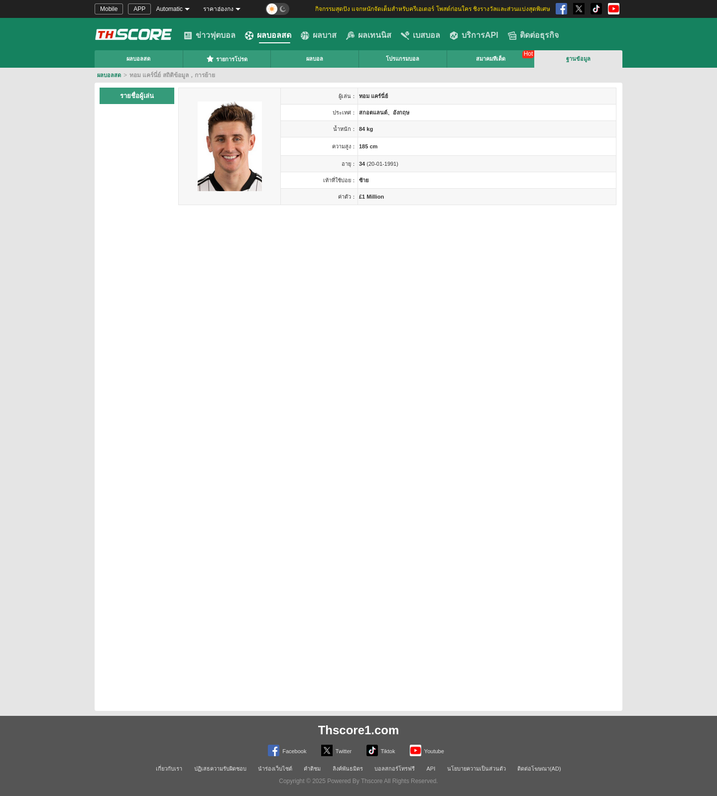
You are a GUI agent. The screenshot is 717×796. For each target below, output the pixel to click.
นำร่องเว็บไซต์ (275, 769)
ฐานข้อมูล (578, 59)
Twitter (336, 750)
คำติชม (312, 769)
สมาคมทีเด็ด (490, 59)
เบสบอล (420, 35)
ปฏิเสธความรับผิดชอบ (220, 769)
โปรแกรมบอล (402, 59)
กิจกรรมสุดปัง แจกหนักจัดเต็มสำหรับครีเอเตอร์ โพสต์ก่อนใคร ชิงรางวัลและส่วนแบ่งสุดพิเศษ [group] (432, 8)
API (431, 769)
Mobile (109, 8)
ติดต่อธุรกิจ (533, 35)
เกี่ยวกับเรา (169, 769)
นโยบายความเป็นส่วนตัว (476, 769)
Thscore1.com (358, 730)
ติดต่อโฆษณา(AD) (539, 769)
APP (139, 8)
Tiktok (380, 750)
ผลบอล (314, 59)
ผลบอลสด (268, 35)
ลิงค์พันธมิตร (348, 769)
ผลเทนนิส (368, 35)
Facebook (287, 750)
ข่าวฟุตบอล (210, 35)
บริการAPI (474, 35)
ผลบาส (319, 35)
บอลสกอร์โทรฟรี (394, 769)
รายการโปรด (226, 59)
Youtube (427, 750)
